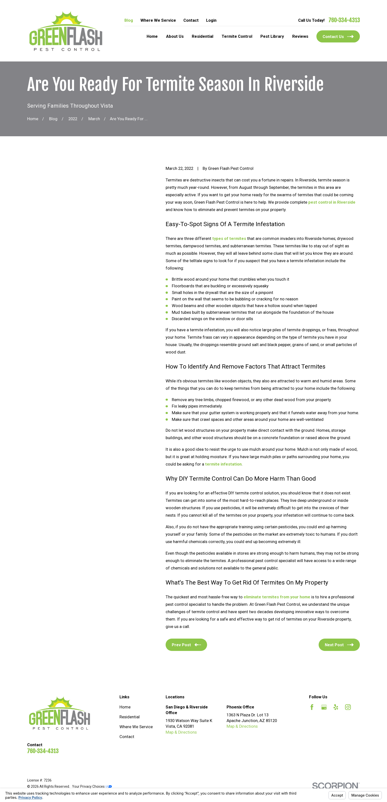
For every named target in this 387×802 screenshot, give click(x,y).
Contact (191, 20)
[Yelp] (336, 707)
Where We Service (158, 20)
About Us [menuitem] (175, 36)
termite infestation (223, 464)
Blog (128, 20)
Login (211, 20)
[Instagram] (348, 707)
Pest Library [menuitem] (272, 36)
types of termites (229, 238)
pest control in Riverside (331, 202)
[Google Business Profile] (324, 707)
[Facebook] (312, 707)
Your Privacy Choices (92, 786)
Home (125, 707)
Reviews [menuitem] (300, 36)
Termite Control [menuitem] (237, 36)
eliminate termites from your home (277, 597)
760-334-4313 (344, 20)
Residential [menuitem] (202, 36)
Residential (129, 717)
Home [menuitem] (152, 36)
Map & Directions (181, 732)
